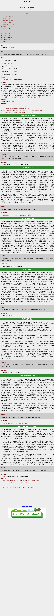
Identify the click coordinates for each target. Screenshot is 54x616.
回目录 (27, 3)
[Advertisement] (27, 496)
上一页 (23, 3)
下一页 (30, 3)
